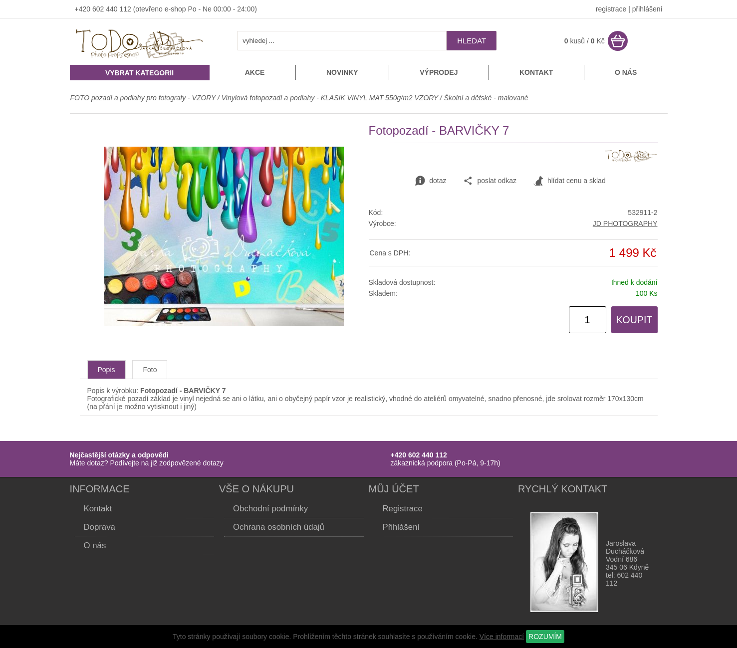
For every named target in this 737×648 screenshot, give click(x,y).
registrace (611, 9)
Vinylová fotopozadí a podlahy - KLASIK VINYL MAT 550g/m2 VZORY (330, 98)
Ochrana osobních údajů (278, 527)
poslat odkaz (489, 181)
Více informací (502, 637)
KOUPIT (634, 319)
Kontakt (536, 72)
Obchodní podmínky (270, 508)
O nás (626, 72)
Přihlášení (401, 527)
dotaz (430, 181)
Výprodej (439, 72)
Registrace (403, 508)
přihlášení (647, 9)
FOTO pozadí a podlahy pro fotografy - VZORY (144, 98)
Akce (255, 72)
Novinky (342, 72)
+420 (83, 9)
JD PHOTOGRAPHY (625, 223)
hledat (471, 40)
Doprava (99, 527)
